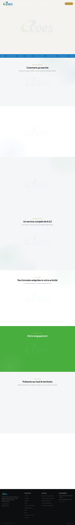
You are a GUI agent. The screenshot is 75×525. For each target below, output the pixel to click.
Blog (45, 3)
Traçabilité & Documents (47, 505)
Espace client (60, 3)
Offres (30, 3)
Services (25, 3)
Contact (26, 517)
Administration (69, 523)
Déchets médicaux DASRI (47, 496)
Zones (35, 3)
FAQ (41, 3)
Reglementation (28, 507)
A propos (18, 3)
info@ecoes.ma (5, 505)
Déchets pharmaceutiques (48, 498)
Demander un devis (29, 515)
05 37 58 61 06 (51, 3)
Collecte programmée (47, 503)
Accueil (26, 496)
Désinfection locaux (46, 500)
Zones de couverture (29, 505)
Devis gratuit (69, 3)
